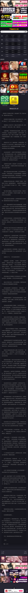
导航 (2, 55)
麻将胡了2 (6, 36)
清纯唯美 (13, 48)
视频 (2, 39)
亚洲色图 (13, 46)
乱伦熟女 (19, 44)
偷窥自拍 (7, 46)
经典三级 (13, 44)
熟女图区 (19, 48)
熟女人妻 (7, 40)
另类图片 (25, 48)
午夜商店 (13, 54)
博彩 (2, 35)
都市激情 (7, 50)
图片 (2, 47)
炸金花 (13, 36)
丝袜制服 (13, 40)
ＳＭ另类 (25, 40)
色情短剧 (13, 56)
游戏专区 (25, 35)
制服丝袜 (7, 44)
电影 (2, 43)
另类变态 (25, 44)
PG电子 (7, 35)
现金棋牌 (19, 36)
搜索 (25, 31)
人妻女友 (19, 50)
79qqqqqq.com (14, 29)
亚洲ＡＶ (7, 39)
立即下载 (20, 590)
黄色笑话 (19, 52)
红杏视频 (7, 56)
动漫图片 (25, 46)
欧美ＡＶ (19, 39)
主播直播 (19, 40)
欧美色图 (19, 46)
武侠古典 (25, 50)
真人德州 (13, 35)
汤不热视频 (25, 54)
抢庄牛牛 (25, 36)
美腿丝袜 (7, 48)
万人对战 (19, 35)
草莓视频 (19, 54)
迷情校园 (7, 52)
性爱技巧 (25, 52)
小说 (2, 51)
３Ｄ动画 (25, 39)
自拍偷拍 (13, 39)
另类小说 (13, 52)
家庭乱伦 (13, 50)
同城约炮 (7, 54)
